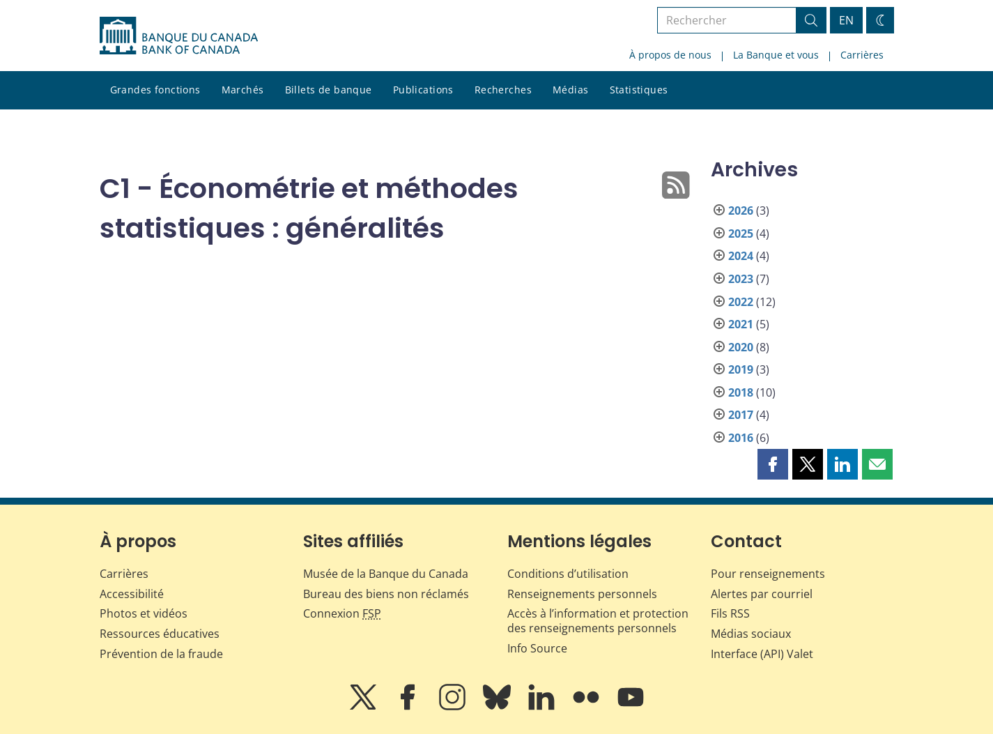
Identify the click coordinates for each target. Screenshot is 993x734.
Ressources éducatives (160, 633)
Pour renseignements (768, 573)
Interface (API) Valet (762, 654)
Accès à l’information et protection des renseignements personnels (597, 621)
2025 (740, 233)
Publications (423, 89)
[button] (772, 464)
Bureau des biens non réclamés (386, 594)
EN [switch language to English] (846, 20)
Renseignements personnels (582, 594)
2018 (740, 392)
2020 (740, 347)
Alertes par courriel (762, 594)
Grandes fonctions (155, 89)
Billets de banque (328, 89)
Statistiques (639, 89)
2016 (740, 437)
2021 (740, 324)
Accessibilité (132, 594)
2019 (740, 369)
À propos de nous (670, 54)
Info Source (537, 648)
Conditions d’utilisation (568, 573)
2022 (740, 301)
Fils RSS (730, 613)
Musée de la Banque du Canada (385, 573)
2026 (740, 210)
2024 (740, 255)
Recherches (503, 89)
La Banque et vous (776, 54)
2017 (740, 414)
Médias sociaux (751, 633)
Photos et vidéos (143, 613)
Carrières (862, 54)
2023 (740, 278)
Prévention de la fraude (161, 654)
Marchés (243, 89)
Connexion (342, 613)
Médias (571, 89)
